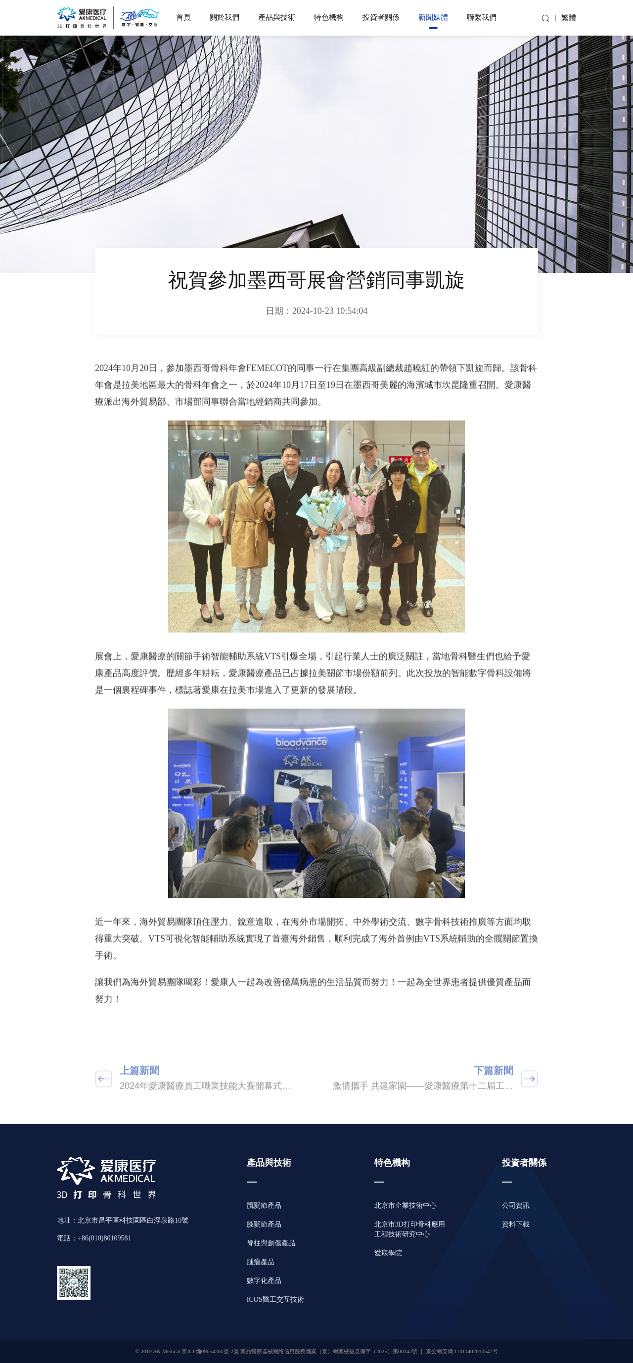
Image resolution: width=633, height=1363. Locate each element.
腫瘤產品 (260, 1262)
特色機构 (329, 18)
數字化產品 (264, 1281)
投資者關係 (381, 18)
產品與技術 (276, 18)
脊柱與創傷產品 (271, 1243)
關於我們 (224, 18)
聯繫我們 (482, 18)
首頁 (183, 18)
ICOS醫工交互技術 (275, 1300)
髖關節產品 (264, 1206)
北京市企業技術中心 (405, 1206)
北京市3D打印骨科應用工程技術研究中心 (409, 1229)
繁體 (568, 18)
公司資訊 (516, 1206)
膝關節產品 (264, 1225)
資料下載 (516, 1225)
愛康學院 (388, 1253)
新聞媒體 (433, 18)
